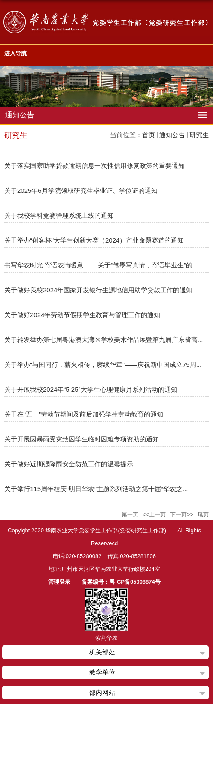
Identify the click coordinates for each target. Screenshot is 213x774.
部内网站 (102, 692)
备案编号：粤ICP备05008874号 (121, 582)
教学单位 (102, 672)
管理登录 (59, 582)
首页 (148, 134)
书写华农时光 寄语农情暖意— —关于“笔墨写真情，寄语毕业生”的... (101, 265)
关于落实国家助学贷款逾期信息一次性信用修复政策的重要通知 (94, 165)
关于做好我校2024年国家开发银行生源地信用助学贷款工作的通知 (98, 290)
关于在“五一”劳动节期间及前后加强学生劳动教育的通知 (83, 414)
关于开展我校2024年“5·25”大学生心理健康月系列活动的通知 (90, 389)
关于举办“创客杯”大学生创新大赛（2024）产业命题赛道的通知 (94, 240)
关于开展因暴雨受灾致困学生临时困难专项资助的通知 (81, 439)
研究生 (199, 134)
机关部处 (102, 652)
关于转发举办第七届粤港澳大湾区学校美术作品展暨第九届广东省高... (103, 339)
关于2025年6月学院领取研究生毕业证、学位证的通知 (81, 190)
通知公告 (172, 134)
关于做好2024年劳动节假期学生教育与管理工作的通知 (82, 314)
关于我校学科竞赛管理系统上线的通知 (59, 215)
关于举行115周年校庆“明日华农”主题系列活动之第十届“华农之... (96, 488)
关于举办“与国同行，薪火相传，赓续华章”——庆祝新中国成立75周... (102, 364)
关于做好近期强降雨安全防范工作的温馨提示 (68, 464)
